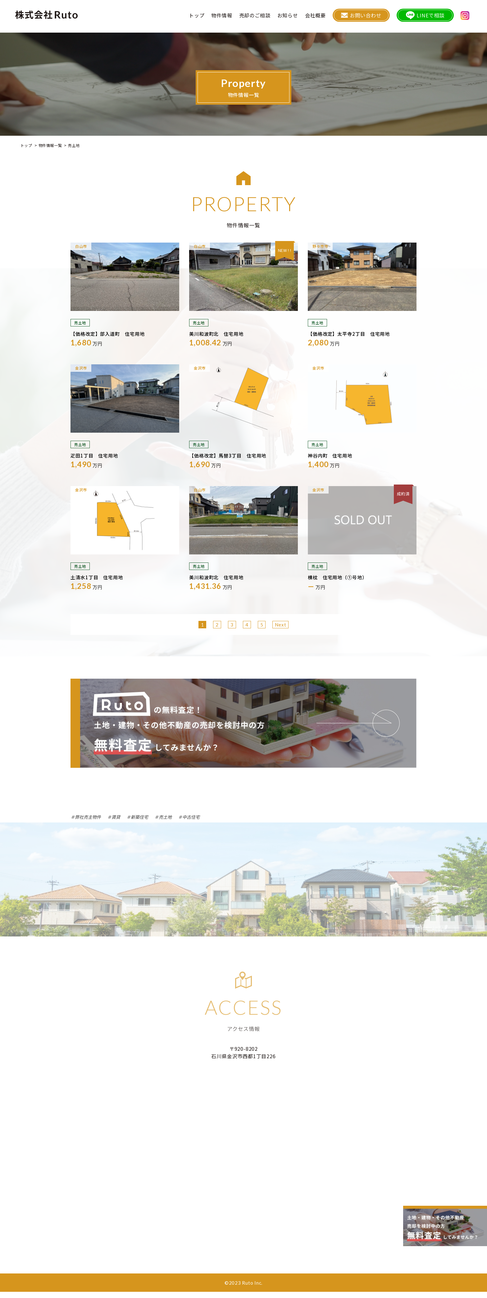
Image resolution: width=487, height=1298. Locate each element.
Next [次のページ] (280, 624)
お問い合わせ (371, 17)
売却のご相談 (266, 17)
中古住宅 (191, 817)
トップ (208, 17)
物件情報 (233, 17)
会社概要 (327, 17)
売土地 (165, 817)
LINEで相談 (431, 17)
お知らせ (299, 17)
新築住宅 (139, 817)
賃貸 (116, 817)
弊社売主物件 (88, 817)
